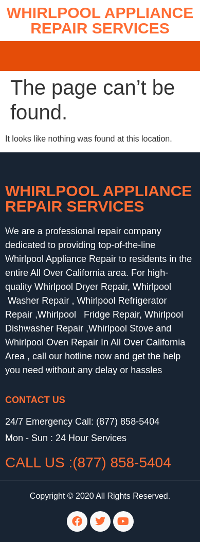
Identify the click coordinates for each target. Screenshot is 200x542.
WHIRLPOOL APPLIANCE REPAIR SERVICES (100, 20)
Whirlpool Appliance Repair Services (98, 198)
